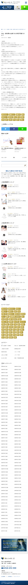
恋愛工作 (18, 114)
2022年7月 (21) (4, 437)
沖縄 (15, 337)
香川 (3, 334)
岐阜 (15, 327)
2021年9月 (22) (4, 453)
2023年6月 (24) (18, 419)
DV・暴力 (16, 321)
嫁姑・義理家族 (12, 319)
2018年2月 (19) (18, 518)
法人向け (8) (3, 358)
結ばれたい (4, 117)
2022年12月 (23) (18, 428)
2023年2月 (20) (18, 425)
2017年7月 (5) (4, 530)
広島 (7, 332)
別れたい (18, 308)
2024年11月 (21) (4, 394)
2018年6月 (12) (18, 512)
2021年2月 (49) (18, 462)
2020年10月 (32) (18, 468)
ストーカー (22, 321)
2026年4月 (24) (18, 366)
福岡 (18, 334)
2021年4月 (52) (18, 459)
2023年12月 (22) (18, 409)
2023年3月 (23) (4, 425)
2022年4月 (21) (18, 440)
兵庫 (10, 119)
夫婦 (7, 319)
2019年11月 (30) (4, 487)
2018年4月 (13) (18, 515)
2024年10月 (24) (18, 394)
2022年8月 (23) (18, 434)
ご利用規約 (9, 576)
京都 (3, 119)
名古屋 (10, 327)
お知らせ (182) (4, 354)
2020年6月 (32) (18, 475)
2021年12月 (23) (18, 447)
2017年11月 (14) (4, 524)
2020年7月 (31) (4, 475)
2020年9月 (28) (4, 471)
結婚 (3, 319)
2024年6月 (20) (18, 400)
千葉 (15, 324)
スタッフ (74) (17, 351)
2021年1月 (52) (4, 465)
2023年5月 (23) (4, 422)
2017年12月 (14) (18, 521)
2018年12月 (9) (18, 503)
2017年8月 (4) (17, 527)
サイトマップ (17, 576)
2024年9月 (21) (4, 397)
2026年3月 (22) (4, 369)
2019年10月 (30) (18, 487)
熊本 (14, 334)
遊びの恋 (17, 313)
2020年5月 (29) (4, 478)
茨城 (19, 324)
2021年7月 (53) (4, 456)
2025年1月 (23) (4, 391)
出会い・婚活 (5, 321)
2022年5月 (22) (4, 440)
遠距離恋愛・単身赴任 (15, 316)
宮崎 (7, 337)
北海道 (3, 324)
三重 (19, 117)
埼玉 (11, 324)
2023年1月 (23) (4, 428)
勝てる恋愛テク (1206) (6, 345)
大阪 (7, 119)
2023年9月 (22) (4, 416)
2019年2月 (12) (18, 499)
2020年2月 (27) (18, 481)
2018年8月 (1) (17, 509)
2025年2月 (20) (18, 388)
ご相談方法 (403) (4, 348)
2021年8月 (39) (18, 453)
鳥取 (10, 332)
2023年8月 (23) (18, 416)
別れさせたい (5, 114)
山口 (22, 332)
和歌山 (22, 119)
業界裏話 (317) (17, 348)
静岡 (3, 327)
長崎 (22, 334)
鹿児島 (10, 337)
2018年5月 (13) (4, 515)
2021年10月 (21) (18, 450)
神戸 (14, 119)
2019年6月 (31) (18, 493)
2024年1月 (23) (4, 409)
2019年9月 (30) (4, 490)
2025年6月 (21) (18, 381)
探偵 (23, 114)
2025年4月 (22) (18, 385)
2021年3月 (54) (4, 462)
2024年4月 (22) (18, 403)
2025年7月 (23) (4, 381)
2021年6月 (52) (18, 456)
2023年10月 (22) (18, 413)
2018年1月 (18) (4, 521)
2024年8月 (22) (18, 397)
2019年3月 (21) (4, 499)
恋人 (15, 117)
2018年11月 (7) (4, 506)
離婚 (8, 316)
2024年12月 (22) (18, 391)
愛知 (7, 327)
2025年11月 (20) (4, 375)
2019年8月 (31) (18, 490)
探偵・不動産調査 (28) (19, 358)
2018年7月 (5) (4, 512)
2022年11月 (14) (4, 431)
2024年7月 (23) (4, 400)
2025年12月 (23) (18, 372)
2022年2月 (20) (18, 444)
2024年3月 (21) (4, 406)
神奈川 (22, 324)
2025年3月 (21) (4, 388)
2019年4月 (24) (18, 496)
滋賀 (23, 117)
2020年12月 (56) (18, 465)
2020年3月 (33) (4, 481)
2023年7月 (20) (4, 419)
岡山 (3, 332)
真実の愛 (11, 117)
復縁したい (12, 114)
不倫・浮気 (4, 313)
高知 (10, 334)
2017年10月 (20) (18, 524)
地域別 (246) (4, 351)
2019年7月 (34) (4, 493)
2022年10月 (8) (18, 431)
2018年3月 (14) (4, 518)
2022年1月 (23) (4, 447)
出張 (19, 311)
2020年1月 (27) (4, 484)
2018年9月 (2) (4, 509)
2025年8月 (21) (18, 378)
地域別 (9, 37)
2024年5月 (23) (4, 403)
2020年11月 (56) (4, 468)
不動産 (19, 319)
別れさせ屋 (4, 308)
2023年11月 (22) (4, 413)
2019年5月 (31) (4, 496)
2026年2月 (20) (18, 369)
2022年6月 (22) (18, 437)
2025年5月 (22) (4, 385)
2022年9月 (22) (4, 434)
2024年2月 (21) (18, 406)
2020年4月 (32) (18, 478)
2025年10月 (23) (18, 375)
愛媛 (7, 334)
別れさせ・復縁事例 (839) (20, 345)
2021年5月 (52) (4, 459)
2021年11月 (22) (4, 450)
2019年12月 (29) (18, 484)
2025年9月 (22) (4, 378)
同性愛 (11, 321)
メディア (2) (17, 354)
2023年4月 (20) (18, 422)
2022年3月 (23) (4, 444)
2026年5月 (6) (4, 366)
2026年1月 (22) (4, 372)
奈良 (18, 119)
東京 (8, 324)
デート (3, 316)
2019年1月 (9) (4, 503)
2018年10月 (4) (18, 506)
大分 (3, 337)
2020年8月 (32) (18, 471)
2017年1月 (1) (17, 530)
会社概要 (3, 576)
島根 (14, 332)
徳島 (18, 332)
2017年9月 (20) (4, 527)
